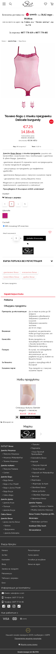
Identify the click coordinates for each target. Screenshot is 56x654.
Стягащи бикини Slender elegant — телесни (28, 408)
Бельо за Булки (39, 491)
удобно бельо (29, 277)
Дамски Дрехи (7, 499)
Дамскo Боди (12, 41)
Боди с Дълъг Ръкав (12, 487)
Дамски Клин (8, 502)
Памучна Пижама (10, 469)
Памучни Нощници (11, 454)
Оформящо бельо (38, 498)
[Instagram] (14, 606)
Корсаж (34, 461)
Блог (4, 582)
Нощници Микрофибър (13, 457)
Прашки (36, 444)
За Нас (4, 555)
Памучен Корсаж (40, 465)
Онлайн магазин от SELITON (28, 652)
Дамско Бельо (7, 518)
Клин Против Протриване (37, 453)
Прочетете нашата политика (28, 638)
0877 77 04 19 (17, 597)
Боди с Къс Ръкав (11, 484)
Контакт (6, 559)
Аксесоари (33, 518)
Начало (4, 41)
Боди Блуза (8, 491)
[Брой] (16, 238)
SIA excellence (35, 530)
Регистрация (34, 550)
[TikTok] (19, 606)
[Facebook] (4, 606)
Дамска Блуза (9, 510)
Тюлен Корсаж (39, 469)
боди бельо (16, 153)
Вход (4, 564)
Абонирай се (8, 422)
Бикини (8, 525)
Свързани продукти (15, 305)
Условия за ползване (37, 559)
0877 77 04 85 (18, 602)
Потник (6, 506)
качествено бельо (11, 277)
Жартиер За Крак (40, 483)
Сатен (6, 472)
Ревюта (8, 299)
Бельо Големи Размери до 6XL (41, 514)
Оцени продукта (10, 283)
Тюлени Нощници (10, 461)
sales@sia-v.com (17, 593)
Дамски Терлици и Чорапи (42, 506)
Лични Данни (33, 555)
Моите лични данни (29, 644)
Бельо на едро (34, 564)
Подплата (35, 448)
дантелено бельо (11, 272)
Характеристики (14, 293)
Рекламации (7, 573)
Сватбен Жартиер (41, 495)
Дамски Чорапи (35, 502)
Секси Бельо (6, 514)
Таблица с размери (12, 197)
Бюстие (35, 476)
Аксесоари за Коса (39, 521)
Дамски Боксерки (12, 533)
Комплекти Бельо (38, 458)
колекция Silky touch (37, 526)
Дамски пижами (7, 465)
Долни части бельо (11, 522)
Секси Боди (8, 495)
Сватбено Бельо (38, 487)
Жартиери (36, 480)
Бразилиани (10, 529)
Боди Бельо (22, 41)
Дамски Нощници (8, 450)
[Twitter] (9, 606)
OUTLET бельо (7, 446)
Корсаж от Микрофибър (43, 472)
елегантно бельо (29, 272)
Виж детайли (30, 417)
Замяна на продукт (10, 569)
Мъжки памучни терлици (42, 510)
